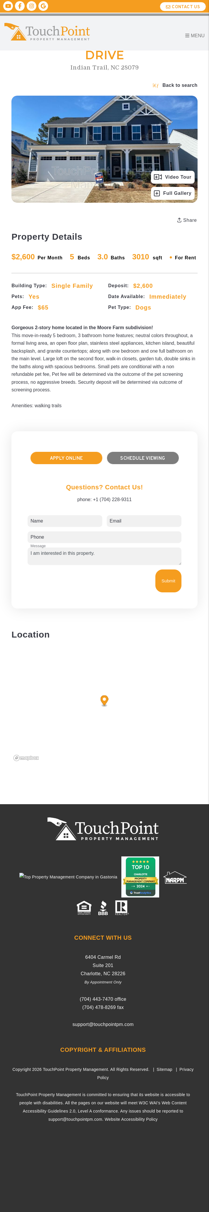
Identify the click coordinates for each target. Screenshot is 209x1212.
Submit (168, 580)
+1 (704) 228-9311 (112, 499)
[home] (63, 31)
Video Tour (172, 177)
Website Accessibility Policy (131, 1119)
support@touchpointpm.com (103, 1024)
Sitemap (164, 1069)
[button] (8, 6)
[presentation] (72, 580)
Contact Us (183, 7)
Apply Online (66, 459)
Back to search (175, 85)
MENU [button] (195, 35)
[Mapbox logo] (26, 758)
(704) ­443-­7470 (96, 999)
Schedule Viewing (142, 459)
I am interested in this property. (104, 556)
